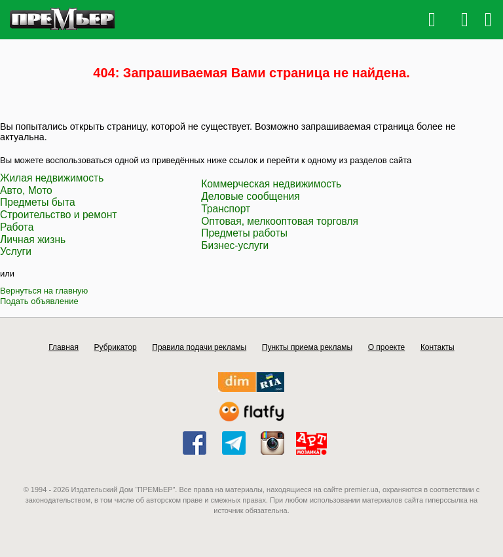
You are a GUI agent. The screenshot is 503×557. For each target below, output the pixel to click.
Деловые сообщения (250, 196)
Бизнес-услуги (235, 245)
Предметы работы (244, 233)
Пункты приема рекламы (307, 347)
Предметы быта (37, 202)
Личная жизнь (32, 239)
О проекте (386, 347)
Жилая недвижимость (51, 177)
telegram (234, 443)
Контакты (437, 347)
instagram (272, 443)
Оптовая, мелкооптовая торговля (279, 221)
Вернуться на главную (44, 291)
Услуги (15, 251)
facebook (194, 443)
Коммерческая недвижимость (271, 183)
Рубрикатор (115, 347)
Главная (63, 347)
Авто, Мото (26, 190)
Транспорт (225, 208)
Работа (16, 227)
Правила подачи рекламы (199, 347)
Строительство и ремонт (58, 214)
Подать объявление (39, 301)
